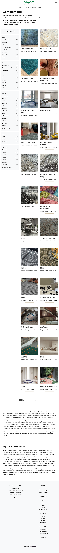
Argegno (4, 149)
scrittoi (4, 77)
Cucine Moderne (43, 488)
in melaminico (5, 115)
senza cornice (6, 128)
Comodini (43, 518)
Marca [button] (3, 37)
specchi (4, 80)
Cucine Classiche (43, 492)
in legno (4, 106)
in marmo (4, 108)
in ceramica (5, 96)
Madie (43, 503)
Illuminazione (43, 529)
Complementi (37, 7)
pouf (3, 75)
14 (38, 400)
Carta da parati (43, 533)
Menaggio (4, 162)
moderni (4, 141)
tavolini (4, 85)
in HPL (3, 101)
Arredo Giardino (43, 540)
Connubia (4, 52)
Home (19, 7)
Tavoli (43, 507)
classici (4, 136)
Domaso (4, 154)
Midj (3, 44)
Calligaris (4, 49)
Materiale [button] (4, 93)
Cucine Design (43, 490)
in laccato (4, 103)
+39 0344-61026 (16, 492)
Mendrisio (4, 164)
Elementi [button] (4, 63)
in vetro (4, 125)
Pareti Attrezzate (43, 501)
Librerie (43, 498)
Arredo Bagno (43, 509)
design (4, 139)
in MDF (4, 113)
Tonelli (3, 57)
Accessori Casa (27, 7)
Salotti (43, 505)
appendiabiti (5, 65)
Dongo (4, 157)
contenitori (5, 70)
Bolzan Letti (5, 54)
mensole (4, 72)
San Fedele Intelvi (6, 167)
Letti (43, 516)
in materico (5, 110)
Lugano (4, 159)
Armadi (43, 520)
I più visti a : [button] (5, 147)
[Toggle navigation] (56, 3)
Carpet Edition (6, 39)
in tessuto (4, 123)
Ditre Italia (4, 42)
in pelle (4, 120)
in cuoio (4, 98)
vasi (3, 87)
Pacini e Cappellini (6, 47)
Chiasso (4, 152)
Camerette (43, 522)
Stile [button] (3, 134)
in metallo (4, 118)
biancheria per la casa (8, 68)
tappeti (4, 82)
